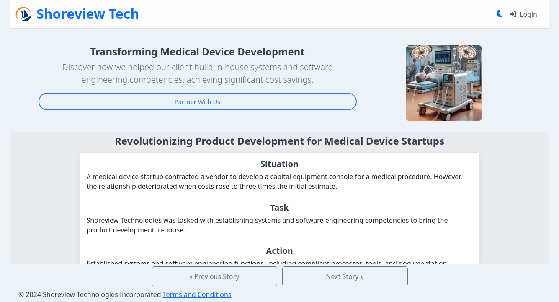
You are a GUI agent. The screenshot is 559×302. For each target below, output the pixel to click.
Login (523, 14)
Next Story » (345, 276)
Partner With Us (197, 101)
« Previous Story (214, 276)
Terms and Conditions (197, 294)
